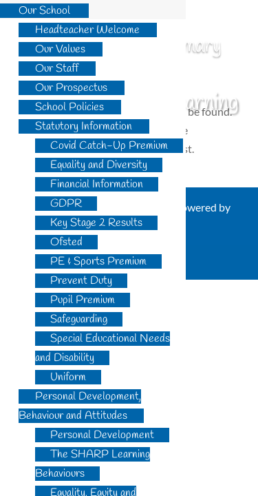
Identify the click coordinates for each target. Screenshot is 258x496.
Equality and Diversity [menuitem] (98, 165)
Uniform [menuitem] (68, 377)
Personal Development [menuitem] (102, 435)
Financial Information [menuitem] (96, 184)
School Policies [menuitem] (69, 107)
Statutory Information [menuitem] (83, 126)
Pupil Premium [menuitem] (82, 300)
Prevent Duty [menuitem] (81, 280)
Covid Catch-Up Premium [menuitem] (109, 145)
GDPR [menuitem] (66, 203)
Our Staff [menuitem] (56, 68)
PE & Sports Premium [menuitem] (98, 261)
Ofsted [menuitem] (66, 242)
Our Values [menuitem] (60, 49)
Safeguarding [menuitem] (78, 319)
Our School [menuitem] (44, 10)
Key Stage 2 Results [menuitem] (96, 223)
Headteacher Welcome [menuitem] (87, 30)
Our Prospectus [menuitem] (71, 88)
